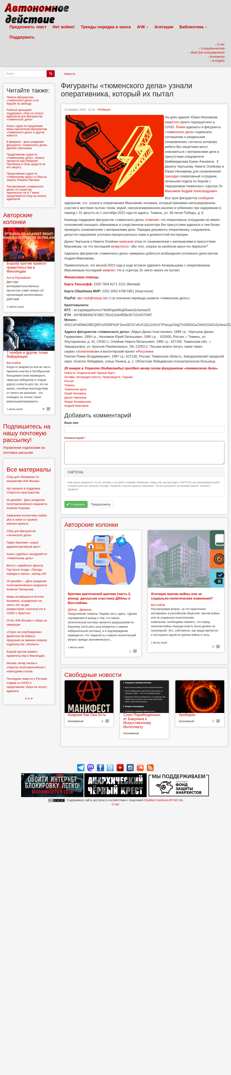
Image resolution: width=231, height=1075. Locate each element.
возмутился (120, 246)
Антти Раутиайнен (19, 277)
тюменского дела (180, 132)
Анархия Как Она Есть (87, 715)
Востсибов (158, 605)
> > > (29, 698)
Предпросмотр (101, 504)
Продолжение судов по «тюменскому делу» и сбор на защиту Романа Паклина (27, 177)
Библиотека (193, 27)
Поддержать (21, 37)
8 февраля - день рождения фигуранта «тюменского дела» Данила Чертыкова (27, 145)
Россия (69, 381)
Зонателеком (87, 351)
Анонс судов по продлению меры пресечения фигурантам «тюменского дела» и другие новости (27, 130)
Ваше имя (71, 422)
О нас (115, 804)
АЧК (142, 27)
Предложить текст (28, 27)
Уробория (187, 715)
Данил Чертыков (75, 397)
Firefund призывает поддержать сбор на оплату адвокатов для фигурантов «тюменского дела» (25, 114)
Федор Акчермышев (77, 401)
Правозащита (111, 377)
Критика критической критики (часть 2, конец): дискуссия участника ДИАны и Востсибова (99, 598)
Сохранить (75, 504)
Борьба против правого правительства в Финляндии (26, 267)
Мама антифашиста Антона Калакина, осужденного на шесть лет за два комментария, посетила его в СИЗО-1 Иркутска (26, 605)
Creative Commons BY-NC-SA (163, 800)
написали (126, 241)
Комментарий (75, 438)
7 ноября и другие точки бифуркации (27, 355)
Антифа (69, 377)
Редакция (104, 109)
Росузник (144, 351)
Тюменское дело (75, 389)
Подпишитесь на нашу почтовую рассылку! (26, 433)
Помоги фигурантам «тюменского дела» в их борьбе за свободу (23, 100)
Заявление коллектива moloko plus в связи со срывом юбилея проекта (27, 519)
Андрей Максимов (76, 405)
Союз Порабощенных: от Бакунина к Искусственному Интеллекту (142, 721)
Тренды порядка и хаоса (106, 27)
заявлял (108, 270)
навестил (172, 122)
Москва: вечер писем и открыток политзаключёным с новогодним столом (26, 667)
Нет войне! (64, 27)
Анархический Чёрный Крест (96, 373)
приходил (172, 176)
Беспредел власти (88, 377)
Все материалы (29, 469)
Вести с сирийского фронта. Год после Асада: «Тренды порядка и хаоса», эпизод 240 (26, 569)
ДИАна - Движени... (81, 609)
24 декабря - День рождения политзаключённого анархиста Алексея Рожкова (27, 504)
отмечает (152, 220)
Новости (69, 73)
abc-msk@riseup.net (92, 298)
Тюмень (69, 385)
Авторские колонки (91, 524)
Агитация (163, 27)
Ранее (180, 127)
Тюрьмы (127, 377)
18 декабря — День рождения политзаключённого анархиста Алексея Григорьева (27, 585)
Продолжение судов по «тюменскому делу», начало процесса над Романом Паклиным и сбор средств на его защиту (26, 161)
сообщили (206, 198)
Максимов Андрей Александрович (191, 191)
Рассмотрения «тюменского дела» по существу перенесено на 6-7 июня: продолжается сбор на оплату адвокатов (26, 193)
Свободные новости (93, 674)
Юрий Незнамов (75, 393)
